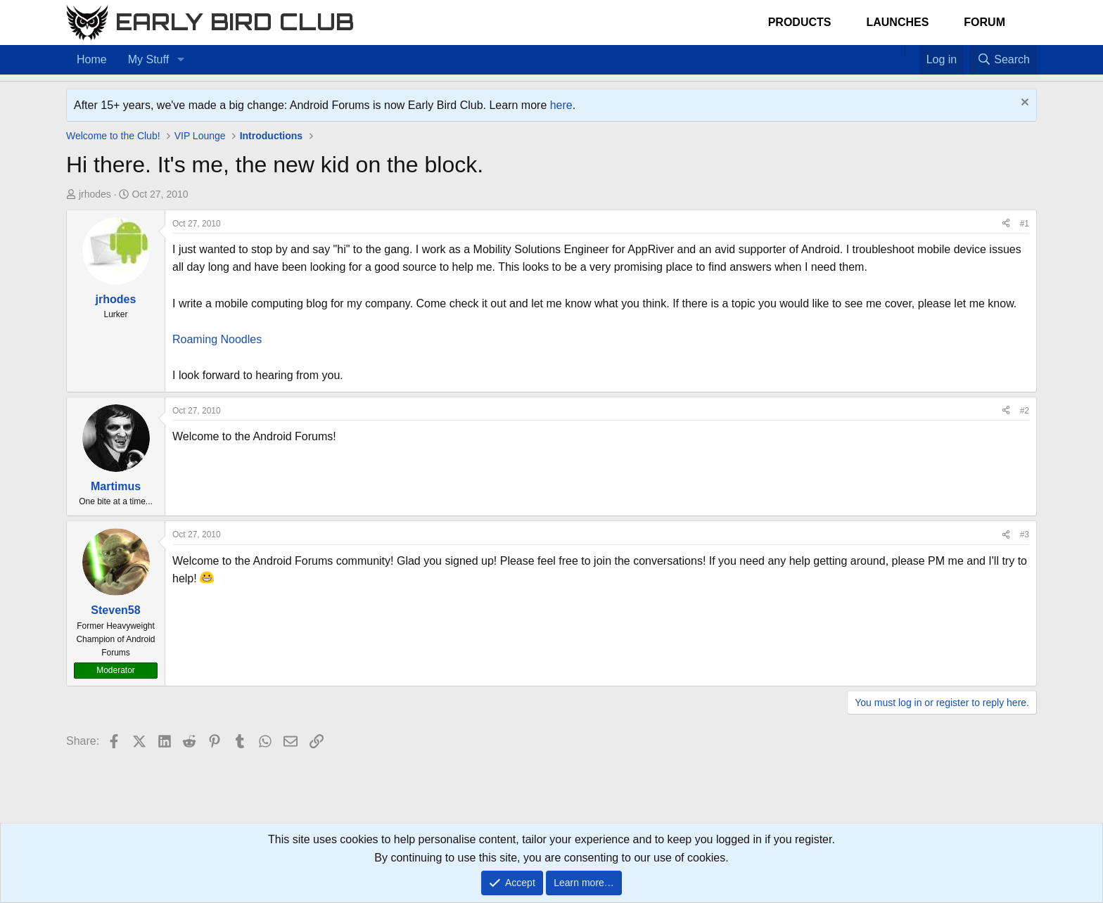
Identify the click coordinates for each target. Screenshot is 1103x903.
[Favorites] (912, 50)
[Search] (1003, 60)
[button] (180, 60)
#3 (1024, 534)
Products (799, 22)
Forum (984, 22)
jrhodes (95, 194)
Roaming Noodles (217, 339)
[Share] (1006, 224)
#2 (1024, 411)
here (561, 105)
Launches (897, 22)
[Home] (898, 50)
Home (92, 59)
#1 (1024, 224)
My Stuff (148, 59)
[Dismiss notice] (1023, 103)
